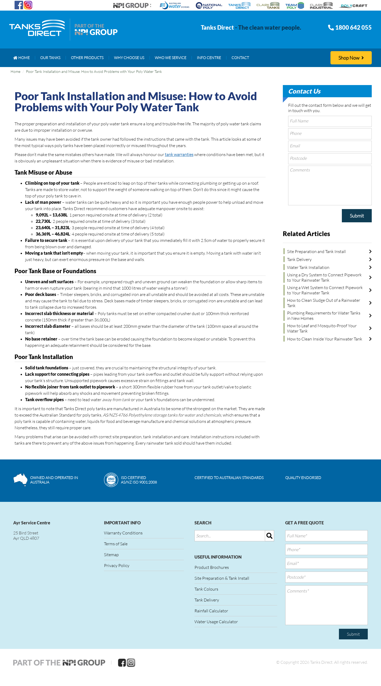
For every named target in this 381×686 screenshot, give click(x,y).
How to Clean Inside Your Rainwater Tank (324, 339)
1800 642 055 (353, 27)
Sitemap (111, 554)
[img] (269, 535)
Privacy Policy (116, 565)
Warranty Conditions (123, 532)
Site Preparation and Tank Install (316, 251)
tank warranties (179, 154)
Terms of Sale (116, 543)
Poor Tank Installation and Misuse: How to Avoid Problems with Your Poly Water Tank (94, 71)
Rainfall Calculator (211, 610)
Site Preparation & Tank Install (221, 578)
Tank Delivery (299, 259)
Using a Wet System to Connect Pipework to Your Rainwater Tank (325, 290)
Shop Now (351, 58)
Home (15, 71)
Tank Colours (206, 589)
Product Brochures (211, 567)
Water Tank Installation (308, 267)
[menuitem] (21, 57)
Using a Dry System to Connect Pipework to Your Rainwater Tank (324, 277)
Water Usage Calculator (216, 621)
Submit (357, 216)
